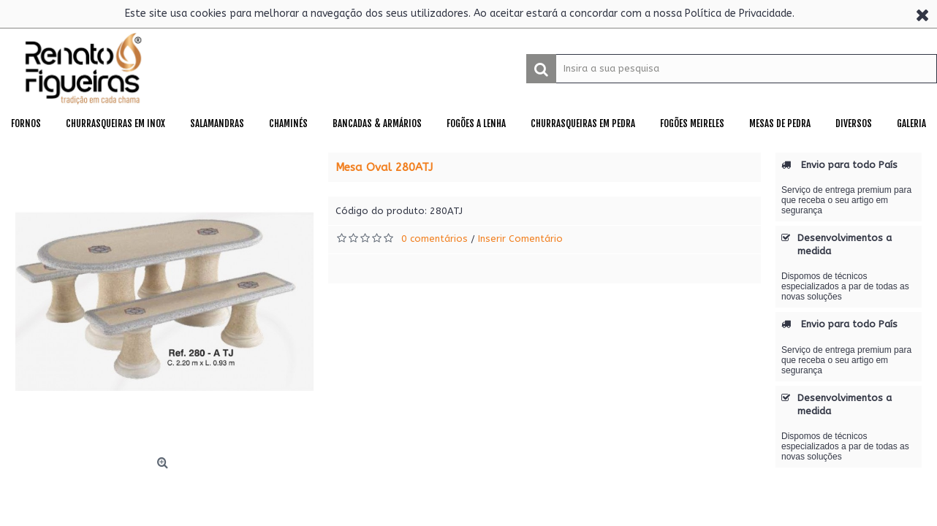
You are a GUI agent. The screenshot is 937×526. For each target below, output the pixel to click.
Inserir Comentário (520, 238)
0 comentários (434, 238)
